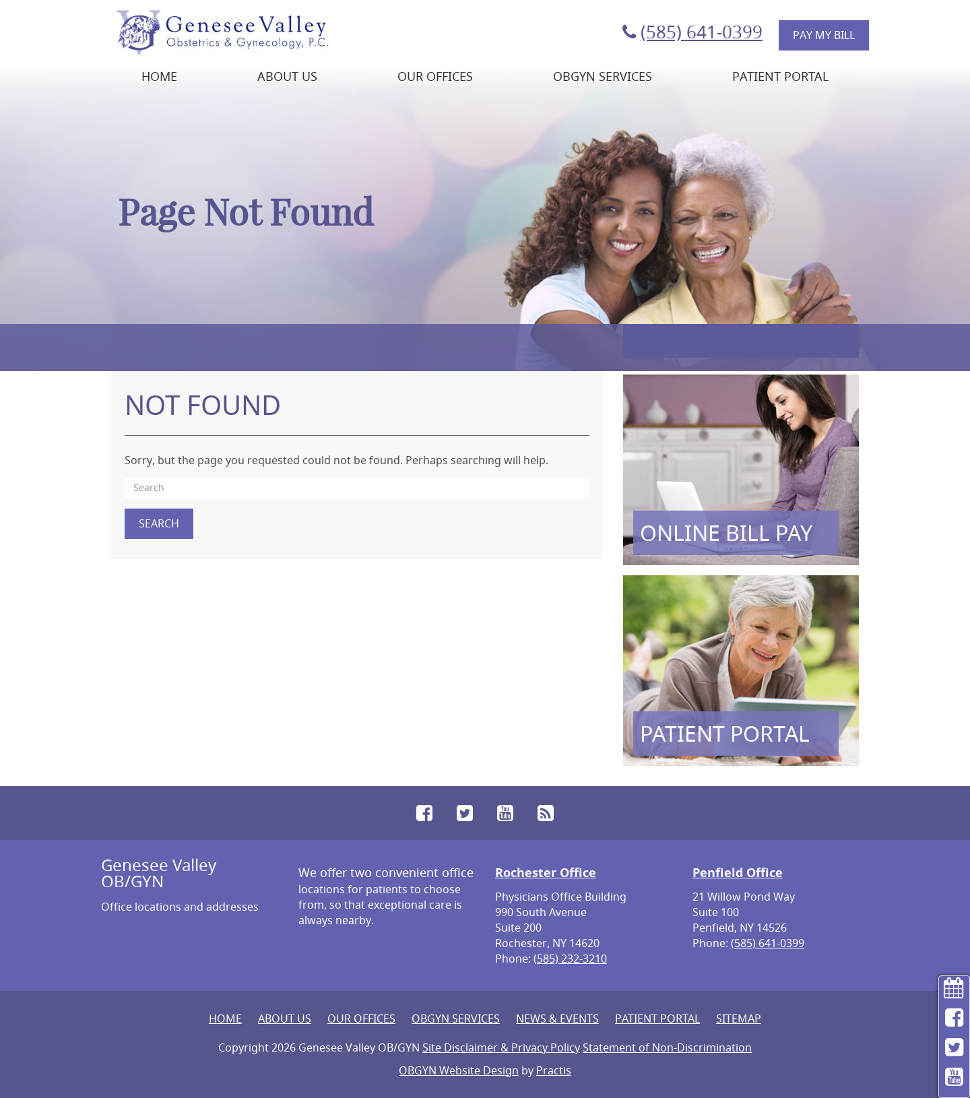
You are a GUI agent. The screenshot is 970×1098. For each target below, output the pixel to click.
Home (159, 76)
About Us (287, 76)
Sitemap (738, 1018)
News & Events (557, 1018)
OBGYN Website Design (459, 1070)
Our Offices (435, 76)
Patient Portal (780, 76)
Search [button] (159, 523)
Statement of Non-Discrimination (667, 1047)
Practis (553, 1070)
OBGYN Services (602, 76)
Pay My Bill (824, 35)
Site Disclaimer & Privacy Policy (501, 1047)
